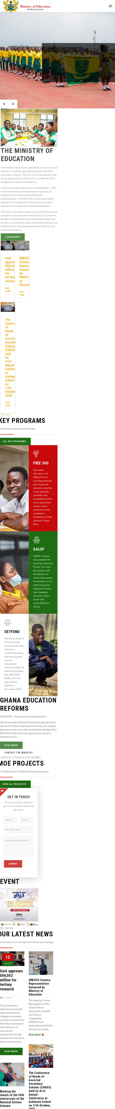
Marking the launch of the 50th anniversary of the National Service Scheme (12, 1099)
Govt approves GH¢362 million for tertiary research (11, 269)
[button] (29, 127)
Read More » (7, 291)
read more (11, 1051)
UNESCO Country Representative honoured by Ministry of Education (39, 987)
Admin (8, 997)
